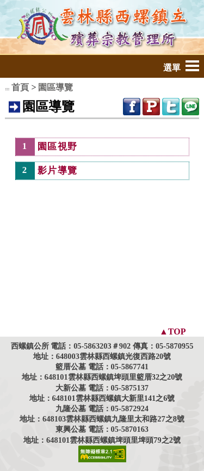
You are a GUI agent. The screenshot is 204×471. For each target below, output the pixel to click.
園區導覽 (55, 87)
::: (7, 88)
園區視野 (58, 146)
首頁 (20, 87)
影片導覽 (58, 170)
